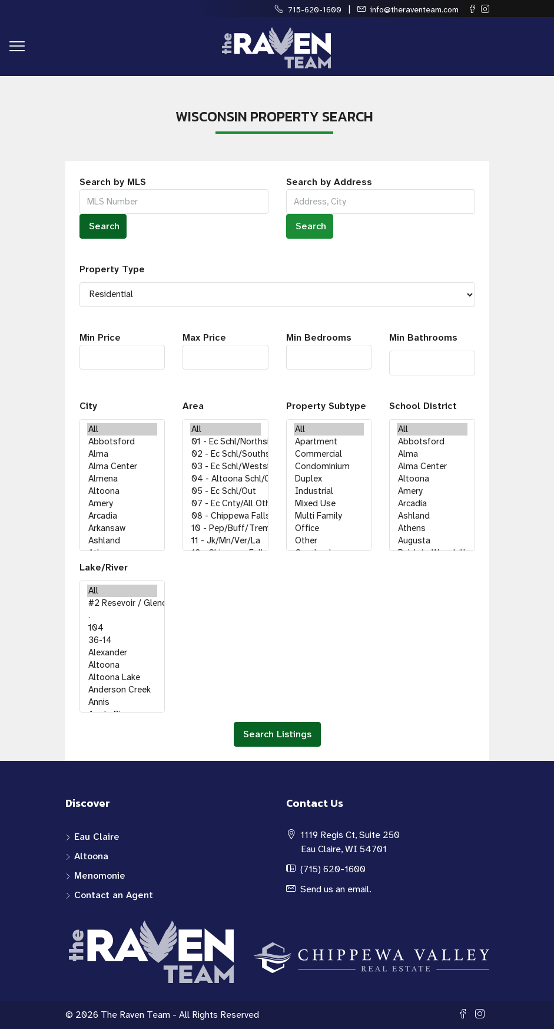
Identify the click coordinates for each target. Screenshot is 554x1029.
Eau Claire (97, 836)
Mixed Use (329, 503)
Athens (432, 528)
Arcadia (122, 516)
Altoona (122, 491)
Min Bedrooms (329, 350)
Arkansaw (122, 528)
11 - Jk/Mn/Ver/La (225, 541)
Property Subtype (326, 406)
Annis (122, 702)
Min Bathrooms (423, 337)
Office (329, 528)
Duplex (329, 479)
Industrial (329, 491)
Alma (122, 454)
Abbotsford (122, 442)
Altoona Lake (122, 677)
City (88, 406)
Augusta (432, 541)
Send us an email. (335, 889)
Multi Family (329, 516)
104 (122, 628)
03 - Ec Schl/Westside (225, 466)
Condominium (329, 466)
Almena (122, 479)
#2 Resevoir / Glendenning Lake (122, 603)
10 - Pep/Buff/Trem (225, 528)
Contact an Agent (113, 895)
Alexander (122, 653)
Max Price (225, 350)
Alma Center (122, 466)
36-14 (122, 640)
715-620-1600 (314, 9)
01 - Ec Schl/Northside (225, 442)
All (122, 429)
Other (329, 541)
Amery (122, 503)
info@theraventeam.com (414, 9)
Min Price (122, 350)
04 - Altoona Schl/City (225, 479)
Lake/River (103, 567)
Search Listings (277, 734)
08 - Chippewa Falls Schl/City (225, 516)
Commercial (329, 454)
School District (423, 406)
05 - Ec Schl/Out (225, 491)
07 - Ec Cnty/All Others (225, 503)
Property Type (112, 269)
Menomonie (99, 875)
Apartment (329, 442)
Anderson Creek (122, 690)
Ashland (122, 541)
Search (104, 226)
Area (193, 406)
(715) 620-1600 (333, 869)
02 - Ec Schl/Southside (225, 454)
